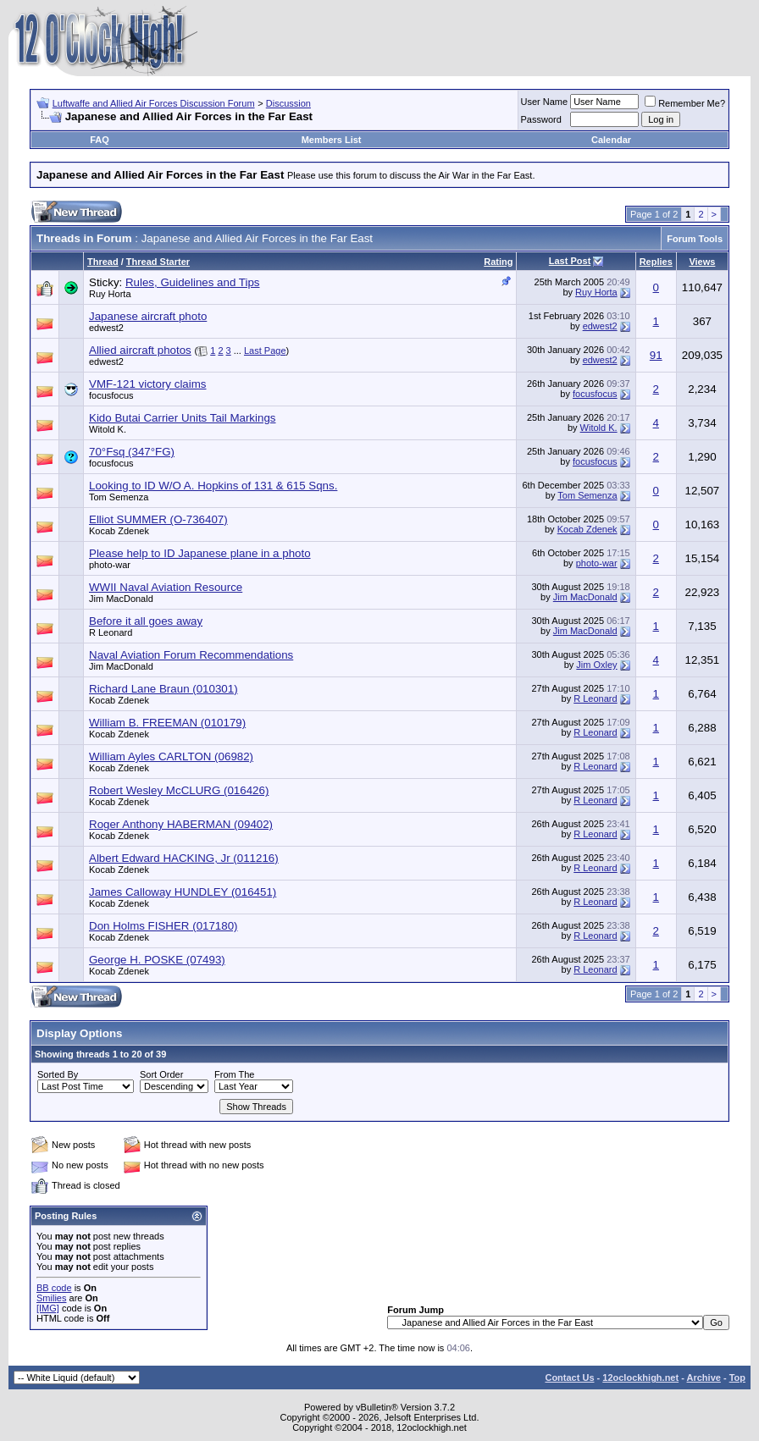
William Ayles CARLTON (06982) (171, 756)
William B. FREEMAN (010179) (167, 722)
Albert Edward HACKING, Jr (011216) (184, 858)
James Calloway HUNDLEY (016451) (182, 892)
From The (234, 1074)
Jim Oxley (596, 665)
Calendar (611, 140)
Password (541, 119)
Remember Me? (685, 103)
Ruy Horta (110, 294)
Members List (332, 140)
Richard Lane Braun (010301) (163, 688)
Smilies (51, 1298)
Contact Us (569, 1377)
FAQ (99, 140)
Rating (498, 262)
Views (702, 262)
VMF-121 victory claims (148, 384)
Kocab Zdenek (119, 531)
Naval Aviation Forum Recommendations (191, 655)
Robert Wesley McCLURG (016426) (179, 790)
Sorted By (57, 1074)
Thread (103, 262)
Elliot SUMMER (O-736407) (158, 519)
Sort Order (161, 1074)
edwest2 (106, 328)
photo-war (109, 565)
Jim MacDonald (121, 599)
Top (737, 1377)
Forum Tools (695, 239)
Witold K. (107, 429)
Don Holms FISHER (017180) (163, 925)
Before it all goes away (145, 621)
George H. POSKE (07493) (157, 959)
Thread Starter (158, 262)
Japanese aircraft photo (148, 316)
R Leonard (110, 632)
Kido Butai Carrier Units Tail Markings (182, 417)
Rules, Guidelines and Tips (192, 282)
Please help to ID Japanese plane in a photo (200, 553)
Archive (704, 1377)
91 (656, 355)
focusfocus (111, 395)
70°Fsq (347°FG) (132, 451)
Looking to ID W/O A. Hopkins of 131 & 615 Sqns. (213, 485)
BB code (54, 1288)
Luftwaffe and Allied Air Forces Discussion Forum (154, 103)
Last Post (570, 261)
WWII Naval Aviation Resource (165, 587)
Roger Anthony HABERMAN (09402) (181, 824)
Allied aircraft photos (140, 350)
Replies (656, 262)
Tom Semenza (118, 497)
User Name (544, 102)
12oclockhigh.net (640, 1377)
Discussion (288, 103)
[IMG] (47, 1308)
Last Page (265, 350)
